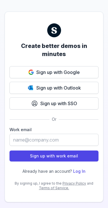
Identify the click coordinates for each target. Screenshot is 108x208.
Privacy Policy (74, 183)
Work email (21, 129)
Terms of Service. (54, 188)
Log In (79, 171)
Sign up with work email (54, 155)
